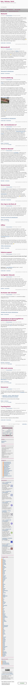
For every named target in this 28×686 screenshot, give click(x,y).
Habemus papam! (6, 252)
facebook (4, 592)
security (3, 630)
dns (3, 583)
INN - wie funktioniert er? (9, 125)
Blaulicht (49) (6, 467)
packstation (4, 621)
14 (7, 431)
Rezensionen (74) (7, 473)
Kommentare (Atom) (5, 664)
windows (4, 653)
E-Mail (3, 589)
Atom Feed (4, 661)
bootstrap (4, 570)
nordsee (3, 620)
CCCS (11, 325)
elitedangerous (5, 590)
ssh (3, 634)
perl (3, 622)
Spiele (3, 632)
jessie (3, 608)
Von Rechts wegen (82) (8, 475)
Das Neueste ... (4, 441)
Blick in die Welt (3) (7, 468)
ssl (2, 635)
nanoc (3, 619)
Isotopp (2, 133)
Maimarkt (4, 14)
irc (2, 607)
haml (3, 601)
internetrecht (4, 605)
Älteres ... (3, 442)
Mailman (4, 613)
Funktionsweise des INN (20, 131)
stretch (3, 638)
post (3, 624)
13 (6, 431)
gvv (3, 600)
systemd (3, 640)
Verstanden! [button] (22, 683)
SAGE (3, 629)
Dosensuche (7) (6, 469)
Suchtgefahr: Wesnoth (8, 275)
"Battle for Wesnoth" (7, 149)
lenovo (3, 611)
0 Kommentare (8, 120)
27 (6, 434)
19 (4, 432)
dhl (3, 582)
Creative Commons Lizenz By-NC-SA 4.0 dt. (7, 673)
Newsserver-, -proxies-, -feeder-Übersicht (10, 395)
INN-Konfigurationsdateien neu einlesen (10, 396)
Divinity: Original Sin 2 (6, 511)
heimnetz (4, 602)
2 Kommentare (8, 42)
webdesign (4, 651)
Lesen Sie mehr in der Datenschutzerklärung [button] (6, 684)
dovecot (3, 584)
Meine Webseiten (9, 9)
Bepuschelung (3, 379)
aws (3, 565)
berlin (3, 568)
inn (8, 144)
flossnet (3, 594)
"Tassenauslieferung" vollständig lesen (8, 118)
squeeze (3, 633)
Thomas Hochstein (9, 15)
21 (7, 432)
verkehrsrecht (4, 646)
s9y (3, 628)
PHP (3, 623)
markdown (4, 615)
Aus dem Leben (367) (7, 463)
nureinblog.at (4, 538)
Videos (3, 648)
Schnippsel (22, 392)
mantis (3, 614)
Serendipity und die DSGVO (7, 539)
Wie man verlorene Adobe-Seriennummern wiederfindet (7, 544)
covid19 (3, 576)
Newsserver (4, 387)
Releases (2, 143)
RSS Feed (4, 660)
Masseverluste (5, 185)
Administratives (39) (7, 462)
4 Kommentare (7, 73)
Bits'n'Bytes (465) (7, 466)
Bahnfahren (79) (7, 464)
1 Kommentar (7, 180)
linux (3, 612)
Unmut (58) (6, 474)
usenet (10, 144)
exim (3, 591)
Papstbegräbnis (5, 406)
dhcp (3, 581)
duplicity (3, 588)
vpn (3, 650)
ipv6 (3, 606)
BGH (3, 569)
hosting (3, 603)
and (3, 558)
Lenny (3, 610)
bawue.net (4, 567)
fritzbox (3, 596)
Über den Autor (4, 11)
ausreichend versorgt (5, 236)
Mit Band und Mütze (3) (8, 470)
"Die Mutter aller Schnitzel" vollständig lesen (9, 312)
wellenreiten (4, 652)
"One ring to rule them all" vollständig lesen (9, 217)
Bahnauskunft (5, 47)
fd (2, 593)
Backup (3, 566)
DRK (3, 585)
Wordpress (4, 654)
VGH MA (3, 647)
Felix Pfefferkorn (10, 267)
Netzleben (2, 288)
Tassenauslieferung (7, 78)
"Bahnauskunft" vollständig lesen (7, 71)
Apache (3, 562)
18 (3, 432)
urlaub (3, 644)
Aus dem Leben (3, 42)
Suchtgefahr (16, 152)
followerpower (4, 595)
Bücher (3, 573)
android (3, 559)
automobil (4, 564)
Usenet (3, 645)
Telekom (3, 641)
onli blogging (4, 510)
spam (3, 631)
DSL (3, 587)
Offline (3, 225)
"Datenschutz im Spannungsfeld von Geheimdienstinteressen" (12, 319)
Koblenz (17, 51)
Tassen (2, 82)
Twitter (3, 643)
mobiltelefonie (5, 616)
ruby (3, 627)
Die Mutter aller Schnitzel (8, 293)
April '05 (7, 435)
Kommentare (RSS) (5, 662)
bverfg (3, 572)
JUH (8, 220)
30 (10, 434)
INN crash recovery (7, 368)
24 (11, 432)
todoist (3, 642)
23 (10, 432)
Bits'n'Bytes (2, 180)
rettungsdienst (5, 626)
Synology (4, 639)
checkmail (4, 575)
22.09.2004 (4, 189)
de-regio (3, 578)
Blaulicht (2, 219)
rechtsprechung (5, 625)
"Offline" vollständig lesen (6, 245)
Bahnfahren (2, 73)
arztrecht (4, 563)
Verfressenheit (4, 194)
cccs (8, 363)
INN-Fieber (9, 128)
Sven (22, 132)
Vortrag (3, 649)
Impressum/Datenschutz (13, 11)
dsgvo (3, 586)
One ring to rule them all (8, 204)
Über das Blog (17, 9)
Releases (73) (6, 472)
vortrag (10, 363)
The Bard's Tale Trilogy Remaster (6, 483)
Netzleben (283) (6, 471)
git (2, 597)
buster (3, 571)
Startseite (3, 9)
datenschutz (4, 577)
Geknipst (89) (6, 465)
